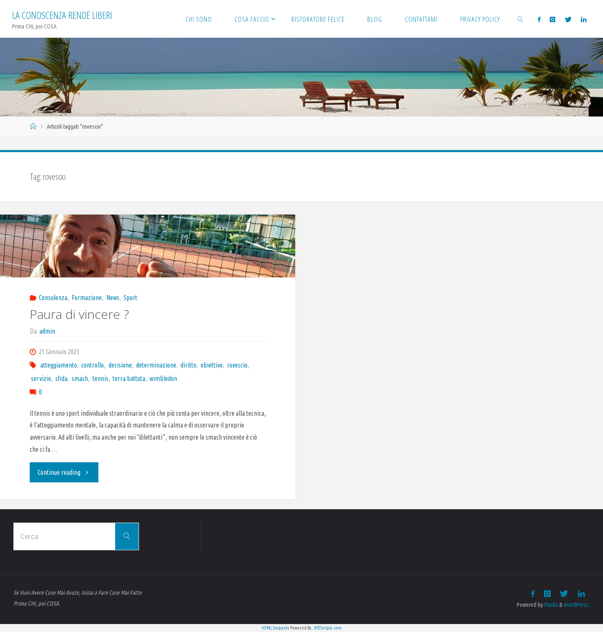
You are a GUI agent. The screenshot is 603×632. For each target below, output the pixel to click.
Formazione (87, 297)
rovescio (237, 365)
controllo (92, 365)
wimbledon (163, 378)
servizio (41, 378)
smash (80, 378)
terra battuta (129, 378)
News (112, 297)
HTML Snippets (275, 627)
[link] (520, 19)
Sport (130, 297)
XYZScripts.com (328, 627)
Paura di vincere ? (79, 314)
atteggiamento (58, 365)
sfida (61, 378)
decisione (120, 365)
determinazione (156, 365)
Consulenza (53, 297)
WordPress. (577, 604)
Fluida (550, 604)
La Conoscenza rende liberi (62, 15)
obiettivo (212, 365)
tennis (100, 378)
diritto (188, 365)
